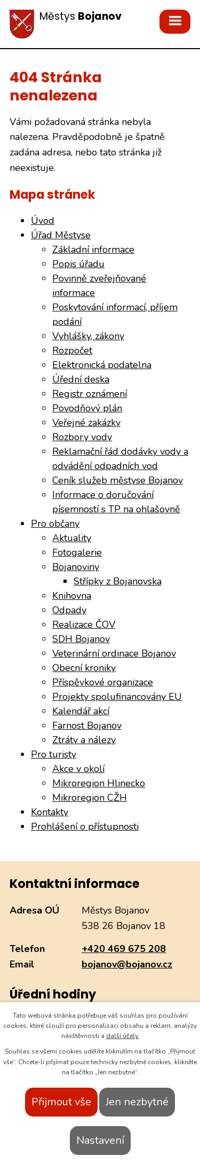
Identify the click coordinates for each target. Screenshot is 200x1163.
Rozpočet (72, 350)
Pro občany (55, 523)
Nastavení (100, 1140)
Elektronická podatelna (101, 364)
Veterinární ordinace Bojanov (114, 653)
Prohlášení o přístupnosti (85, 826)
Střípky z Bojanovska (118, 581)
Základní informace (93, 249)
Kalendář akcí (80, 711)
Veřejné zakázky (86, 422)
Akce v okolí (78, 768)
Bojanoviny (75, 566)
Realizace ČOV (83, 624)
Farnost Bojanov (87, 725)
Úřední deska (80, 379)
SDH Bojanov (81, 639)
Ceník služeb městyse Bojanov (117, 480)
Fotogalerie (77, 552)
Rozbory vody (82, 437)
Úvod (42, 220)
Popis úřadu (78, 263)
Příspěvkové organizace (102, 682)
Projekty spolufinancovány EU (117, 696)
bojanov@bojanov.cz (127, 964)
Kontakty (49, 812)
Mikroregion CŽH (89, 797)
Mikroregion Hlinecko (98, 783)
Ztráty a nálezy (84, 739)
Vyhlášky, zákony (88, 336)
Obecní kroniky (84, 667)
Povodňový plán (87, 408)
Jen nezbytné (137, 1102)
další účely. (122, 1036)
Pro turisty (53, 754)
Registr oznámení (89, 393)
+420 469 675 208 (124, 948)
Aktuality (71, 538)
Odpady (69, 610)
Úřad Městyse (61, 235)
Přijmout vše (61, 1102)
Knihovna (71, 595)
